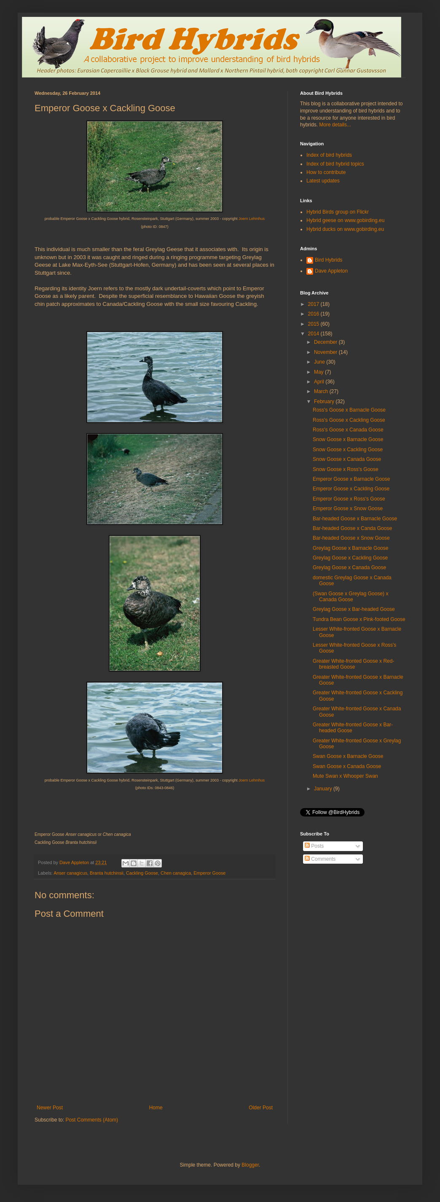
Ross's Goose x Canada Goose (348, 430)
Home (156, 1108)
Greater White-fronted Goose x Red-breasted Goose (353, 664)
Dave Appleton (331, 271)
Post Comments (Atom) (91, 1120)
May (319, 372)
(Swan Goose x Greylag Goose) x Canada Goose (350, 596)
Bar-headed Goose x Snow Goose (351, 538)
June (320, 362)
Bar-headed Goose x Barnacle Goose (355, 519)
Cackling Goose (142, 872)
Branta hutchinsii (106, 872)
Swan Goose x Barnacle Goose (348, 756)
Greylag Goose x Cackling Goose (350, 558)
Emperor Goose (209, 872)
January (323, 789)
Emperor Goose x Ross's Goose (349, 499)
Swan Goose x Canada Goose (347, 766)
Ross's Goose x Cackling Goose (349, 420)
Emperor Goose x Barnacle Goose (351, 479)
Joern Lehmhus (252, 219)
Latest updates (323, 181)
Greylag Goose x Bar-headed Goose (354, 609)
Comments (320, 859)
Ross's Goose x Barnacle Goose (349, 410)
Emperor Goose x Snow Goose (348, 508)
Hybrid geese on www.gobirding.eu (345, 220)
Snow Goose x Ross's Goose (345, 469)
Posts (314, 846)
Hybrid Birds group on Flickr (337, 212)
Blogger (250, 1165)
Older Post (261, 1108)
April (319, 382)
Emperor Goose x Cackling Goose (351, 489)
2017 (314, 304)
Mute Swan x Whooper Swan (345, 776)
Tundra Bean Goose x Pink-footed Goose (359, 619)
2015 (314, 324)
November (326, 352)
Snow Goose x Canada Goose (347, 459)
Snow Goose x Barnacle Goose (348, 439)
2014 (314, 334)
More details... (335, 125)
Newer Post (50, 1108)
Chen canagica (176, 872)
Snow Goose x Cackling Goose (348, 449)
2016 (314, 314)
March (322, 391)
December (326, 342)
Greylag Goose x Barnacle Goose (350, 548)
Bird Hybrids (328, 260)
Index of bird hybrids (329, 155)
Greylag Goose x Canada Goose (349, 567)
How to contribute (326, 172)
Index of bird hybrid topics (335, 164)
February (324, 401)
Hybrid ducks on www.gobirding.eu (345, 229)
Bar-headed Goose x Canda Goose (352, 528)
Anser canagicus (70, 872)
